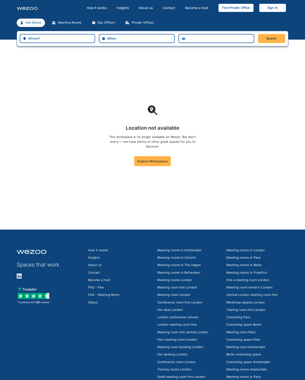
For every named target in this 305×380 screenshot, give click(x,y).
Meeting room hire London (177, 287)
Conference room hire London (179, 302)
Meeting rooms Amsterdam (246, 369)
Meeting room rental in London (249, 287)
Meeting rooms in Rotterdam (178, 272)
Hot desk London (170, 310)
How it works (97, 8)
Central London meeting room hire (252, 295)
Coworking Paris (238, 317)
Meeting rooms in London (245, 250)
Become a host (196, 8)
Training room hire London (245, 310)
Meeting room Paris (240, 332)
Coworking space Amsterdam (248, 362)
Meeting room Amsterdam (245, 347)
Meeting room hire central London (182, 332)
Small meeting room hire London (181, 377)
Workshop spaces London (245, 302)
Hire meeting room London (177, 339)
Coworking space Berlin (243, 324)
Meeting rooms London (174, 280)
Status (93, 302)
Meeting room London (173, 295)
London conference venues (177, 317)
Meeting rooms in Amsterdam (179, 250)
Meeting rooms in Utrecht (176, 257)
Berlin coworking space (243, 354)
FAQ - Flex (96, 287)
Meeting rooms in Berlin (244, 265)
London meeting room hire (177, 324)
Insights (123, 8)
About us (146, 8)
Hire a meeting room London (247, 280)
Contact (169, 8)
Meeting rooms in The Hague (179, 265)
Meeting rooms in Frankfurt (246, 272)
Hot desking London (172, 354)
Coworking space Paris (243, 339)
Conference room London (176, 362)
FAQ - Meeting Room (103, 295)
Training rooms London (174, 369)
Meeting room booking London (180, 347)
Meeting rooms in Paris (243, 257)
